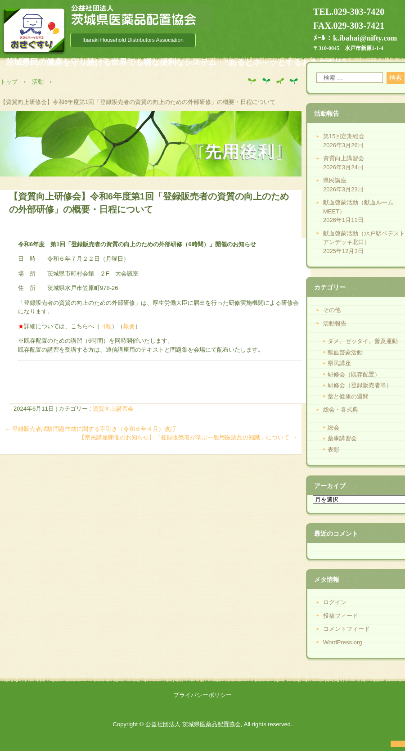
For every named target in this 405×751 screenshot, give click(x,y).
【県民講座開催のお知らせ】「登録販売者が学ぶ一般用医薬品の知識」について (188, 437)
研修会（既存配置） (354, 374)
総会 (333, 427)
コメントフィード (346, 628)
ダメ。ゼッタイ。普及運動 (363, 341)
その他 (332, 310)
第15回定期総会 (343, 136)
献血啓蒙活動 (345, 352)
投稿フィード (340, 615)
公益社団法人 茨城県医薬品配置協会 (141, 16)
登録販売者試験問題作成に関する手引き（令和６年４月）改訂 (90, 428)
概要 (129, 326)
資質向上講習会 (113, 408)
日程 (106, 326)
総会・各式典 (340, 409)
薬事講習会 (342, 438)
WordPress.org (342, 642)
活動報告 (334, 323)
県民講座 (334, 180)
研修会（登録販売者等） (360, 385)
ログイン (334, 602)
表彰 (333, 449)
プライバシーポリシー (202, 695)
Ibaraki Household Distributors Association (133, 40)
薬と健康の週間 (348, 396)
